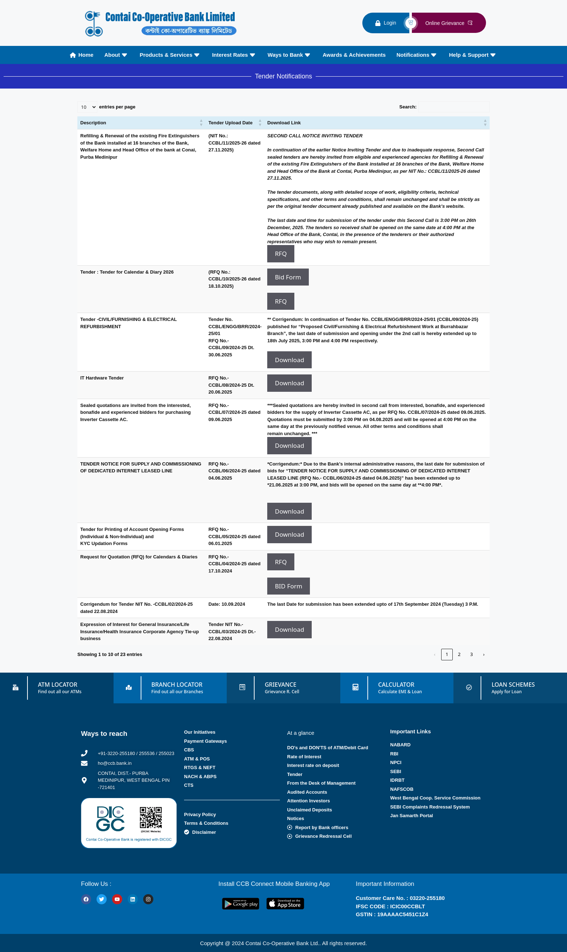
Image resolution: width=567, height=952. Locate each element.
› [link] (484, 654)
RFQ (281, 253)
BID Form (288, 586)
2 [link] (459, 654)
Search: (408, 107)
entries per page (117, 107)
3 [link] (471, 654)
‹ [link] (434, 654)
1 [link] (447, 654)
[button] (201, 122)
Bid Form (288, 277)
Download (289, 360)
